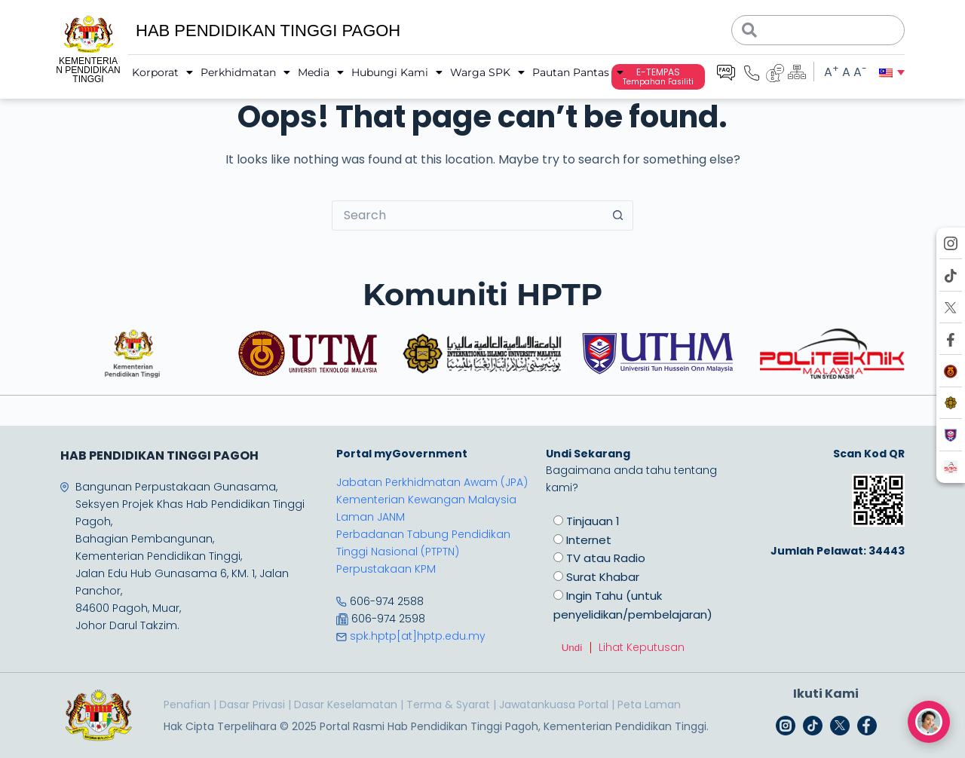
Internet (588, 540)
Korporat (162, 72)
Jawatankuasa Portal (553, 704)
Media (321, 72)
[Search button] (618, 215)
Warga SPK (487, 72)
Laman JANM (370, 516)
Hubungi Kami (397, 72)
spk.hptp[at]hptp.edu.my (418, 635)
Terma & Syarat (448, 704)
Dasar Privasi (252, 704)
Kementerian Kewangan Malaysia (426, 499)
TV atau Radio (605, 558)
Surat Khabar (602, 577)
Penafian (187, 704)
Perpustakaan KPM (386, 568)
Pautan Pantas (577, 72)
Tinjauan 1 (593, 521)
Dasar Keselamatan (345, 704)
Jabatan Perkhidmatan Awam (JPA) (432, 482)
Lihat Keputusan (642, 647)
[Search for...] (467, 215)
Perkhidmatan (245, 72)
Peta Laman (649, 704)
